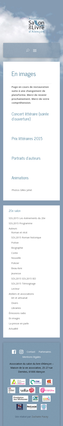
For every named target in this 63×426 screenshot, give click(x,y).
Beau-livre (16, 268)
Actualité (13, 328)
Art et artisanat (19, 297)
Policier (15, 263)
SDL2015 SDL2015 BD (23, 278)
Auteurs (13, 228)
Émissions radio (17, 313)
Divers (14, 303)
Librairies (16, 308)
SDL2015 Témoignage (23, 283)
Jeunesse (16, 273)
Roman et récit (19, 232)
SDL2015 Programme (20, 223)
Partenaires (45, 351)
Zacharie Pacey (40, 416)
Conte (14, 253)
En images (14, 318)
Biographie (17, 247)
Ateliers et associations (21, 293)
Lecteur (15, 288)
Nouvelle (16, 257)
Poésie (15, 242)
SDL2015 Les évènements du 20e (27, 218)
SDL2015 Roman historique (26, 237)
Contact (31, 351)
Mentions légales (31, 356)
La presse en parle (19, 323)
